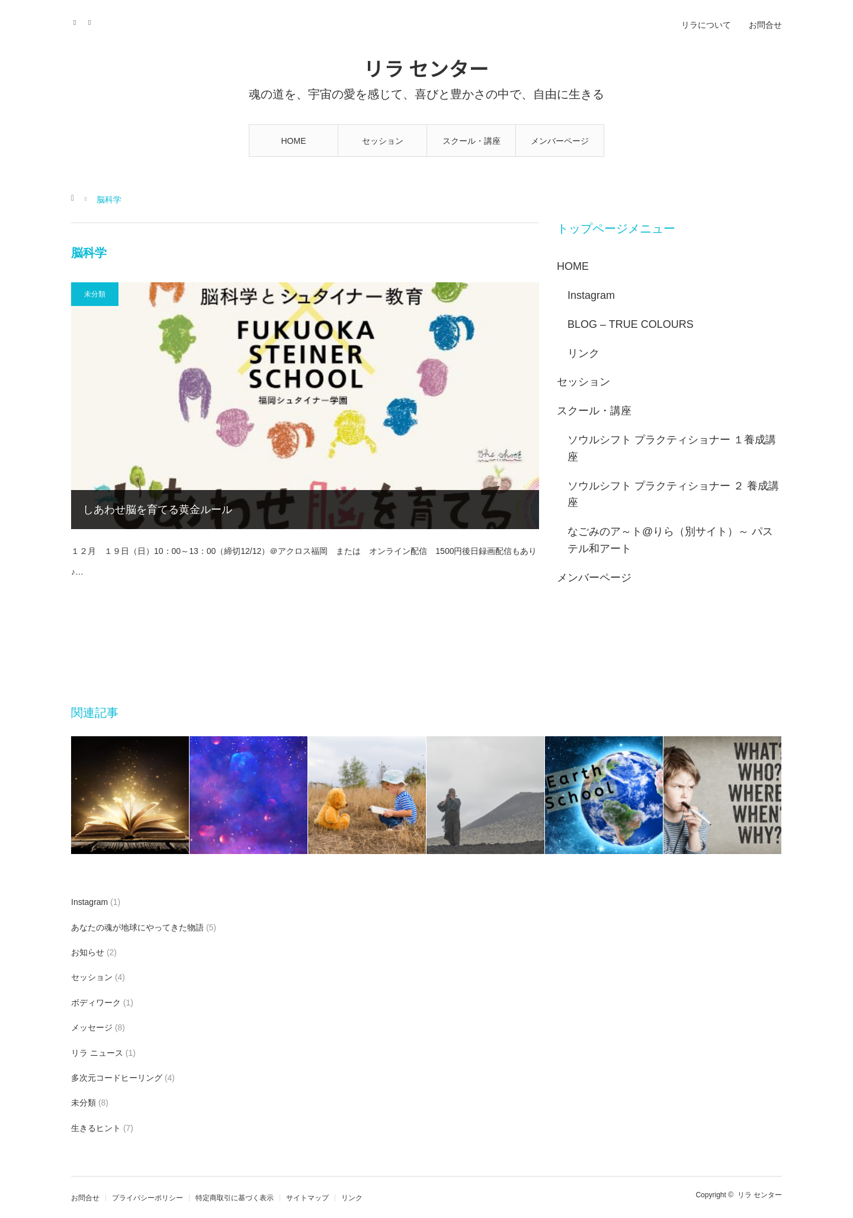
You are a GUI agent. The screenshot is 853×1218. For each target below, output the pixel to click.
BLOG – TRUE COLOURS (630, 324)
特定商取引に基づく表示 (234, 1197)
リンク (583, 353)
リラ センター (426, 67)
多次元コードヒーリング (116, 1077)
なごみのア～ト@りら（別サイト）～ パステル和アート (670, 540)
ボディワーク (96, 1002)
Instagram (78, 21)
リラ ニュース (97, 1053)
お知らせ (87, 952)
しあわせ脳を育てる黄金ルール (157, 509)
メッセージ (92, 1027)
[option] (130, 795)
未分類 (94, 294)
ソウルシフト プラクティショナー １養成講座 (671, 448)
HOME (293, 141)
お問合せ (765, 25)
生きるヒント (96, 1128)
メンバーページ (560, 141)
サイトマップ (307, 1197)
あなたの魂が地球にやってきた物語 (137, 927)
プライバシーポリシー (147, 1197)
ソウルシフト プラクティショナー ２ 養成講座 (673, 494)
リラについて (706, 25)
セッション (382, 141)
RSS (93, 21)
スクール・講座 (471, 141)
